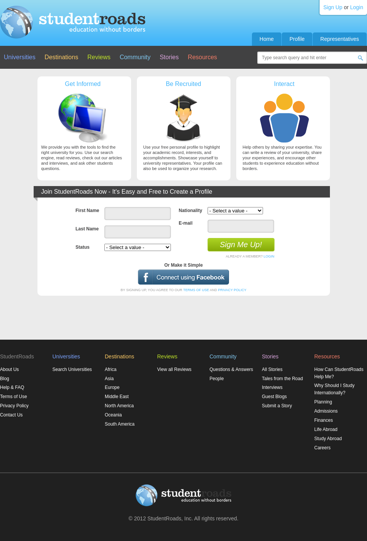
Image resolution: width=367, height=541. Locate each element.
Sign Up (333, 7)
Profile (297, 39)
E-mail (186, 223)
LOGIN (268, 256)
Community (135, 57)
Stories (169, 57)
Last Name (87, 229)
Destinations (61, 57)
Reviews (99, 57)
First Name (87, 210)
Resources (202, 57)
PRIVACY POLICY (232, 290)
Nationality (190, 210)
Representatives (339, 39)
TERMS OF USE (196, 290)
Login (356, 7)
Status (83, 247)
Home (267, 39)
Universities (20, 57)
